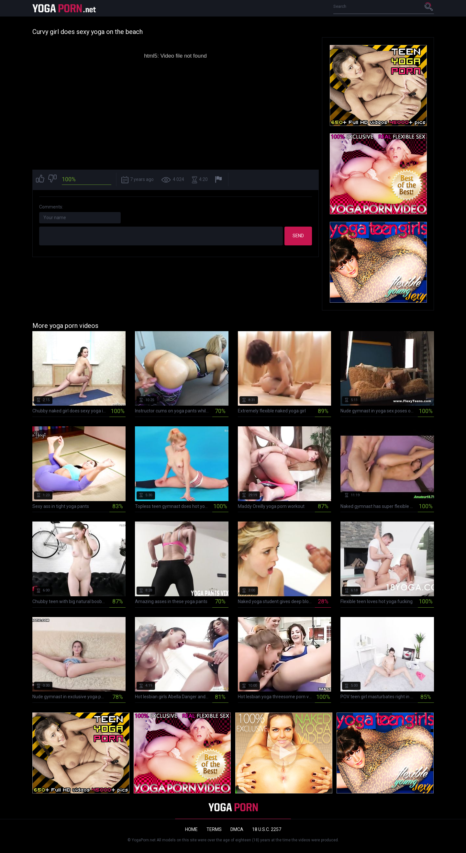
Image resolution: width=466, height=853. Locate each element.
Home (191, 829)
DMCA (236, 829)
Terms (214, 829)
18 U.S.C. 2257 (266, 829)
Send (298, 235)
